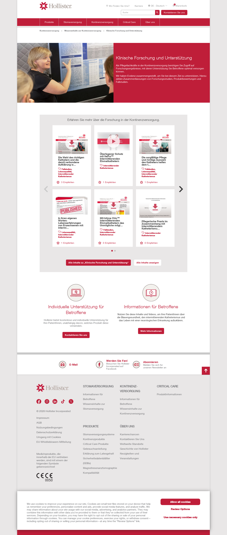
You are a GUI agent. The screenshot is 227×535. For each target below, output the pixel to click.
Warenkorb (180, 5)
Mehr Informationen (151, 331)
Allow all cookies (180, 501)
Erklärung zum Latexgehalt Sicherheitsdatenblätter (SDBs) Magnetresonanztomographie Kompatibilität (98, 463)
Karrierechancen (129, 434)
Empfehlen (65, 182)
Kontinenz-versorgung (130, 388)
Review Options (180, 508)
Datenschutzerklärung (49, 432)
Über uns (150, 22)
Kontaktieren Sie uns (174, 12)
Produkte (49, 22)
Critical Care (129, 22)
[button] (181, 189)
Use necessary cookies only (180, 517)
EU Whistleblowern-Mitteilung (53, 441)
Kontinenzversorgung (102, 22)
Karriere (139, 5)
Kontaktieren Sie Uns (132, 439)
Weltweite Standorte (131, 443)
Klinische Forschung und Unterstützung (124, 30)
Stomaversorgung (73, 22)
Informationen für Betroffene (93, 396)
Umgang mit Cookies (48, 436)
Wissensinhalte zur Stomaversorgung (94, 406)
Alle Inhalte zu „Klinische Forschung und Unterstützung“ (98, 262)
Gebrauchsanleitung (94, 448)
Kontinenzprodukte (94, 439)
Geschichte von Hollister (134, 448)
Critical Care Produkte (96, 443)
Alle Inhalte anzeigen (147, 262)
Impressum (42, 417)
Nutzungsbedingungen (49, 427)
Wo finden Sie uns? (118, 5)
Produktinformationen (169, 394)
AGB (39, 422)
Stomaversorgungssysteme (98, 434)
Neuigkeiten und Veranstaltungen (129, 456)
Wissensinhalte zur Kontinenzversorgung (82, 30)
